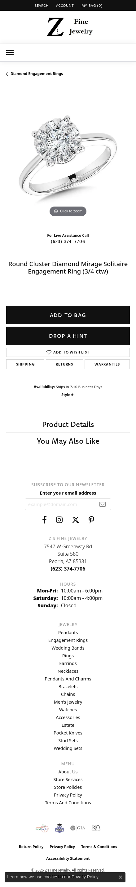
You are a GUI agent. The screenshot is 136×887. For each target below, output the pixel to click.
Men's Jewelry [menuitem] (68, 702)
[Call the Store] (68, 568)
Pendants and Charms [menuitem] (68, 679)
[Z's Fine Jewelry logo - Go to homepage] (68, 27)
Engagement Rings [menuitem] (68, 640)
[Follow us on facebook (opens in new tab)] (44, 520)
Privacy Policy (68, 795)
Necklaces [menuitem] (68, 671)
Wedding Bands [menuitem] (67, 648)
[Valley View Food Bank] (42, 828)
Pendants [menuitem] (68, 632)
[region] (68, 157)
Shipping (25, 364)
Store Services (67, 779)
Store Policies (68, 787)
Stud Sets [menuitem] (68, 740)
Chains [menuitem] (68, 694)
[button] (41, 5)
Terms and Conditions (68, 802)
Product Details (68, 424)
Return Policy (31, 846)
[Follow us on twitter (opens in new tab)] (75, 520)
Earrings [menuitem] (68, 663)
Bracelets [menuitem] (67, 686)
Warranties (107, 364)
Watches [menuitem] (68, 710)
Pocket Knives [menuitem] (68, 733)
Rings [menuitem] (68, 656)
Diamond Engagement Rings (37, 73)
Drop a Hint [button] (68, 335)
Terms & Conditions (99, 846)
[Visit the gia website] (77, 828)
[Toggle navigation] (10, 52)
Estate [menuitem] (68, 725)
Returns (64, 364)
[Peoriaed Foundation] (59, 828)
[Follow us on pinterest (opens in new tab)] (91, 520)
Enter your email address (68, 493)
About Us (68, 772)
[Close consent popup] (120, 877)
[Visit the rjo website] (96, 828)
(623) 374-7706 (68, 241)
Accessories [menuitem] (68, 717)
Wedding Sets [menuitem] (68, 748)
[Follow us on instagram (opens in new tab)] (59, 520)
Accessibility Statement (68, 858)
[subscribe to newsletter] (102, 504)
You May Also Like (68, 441)
